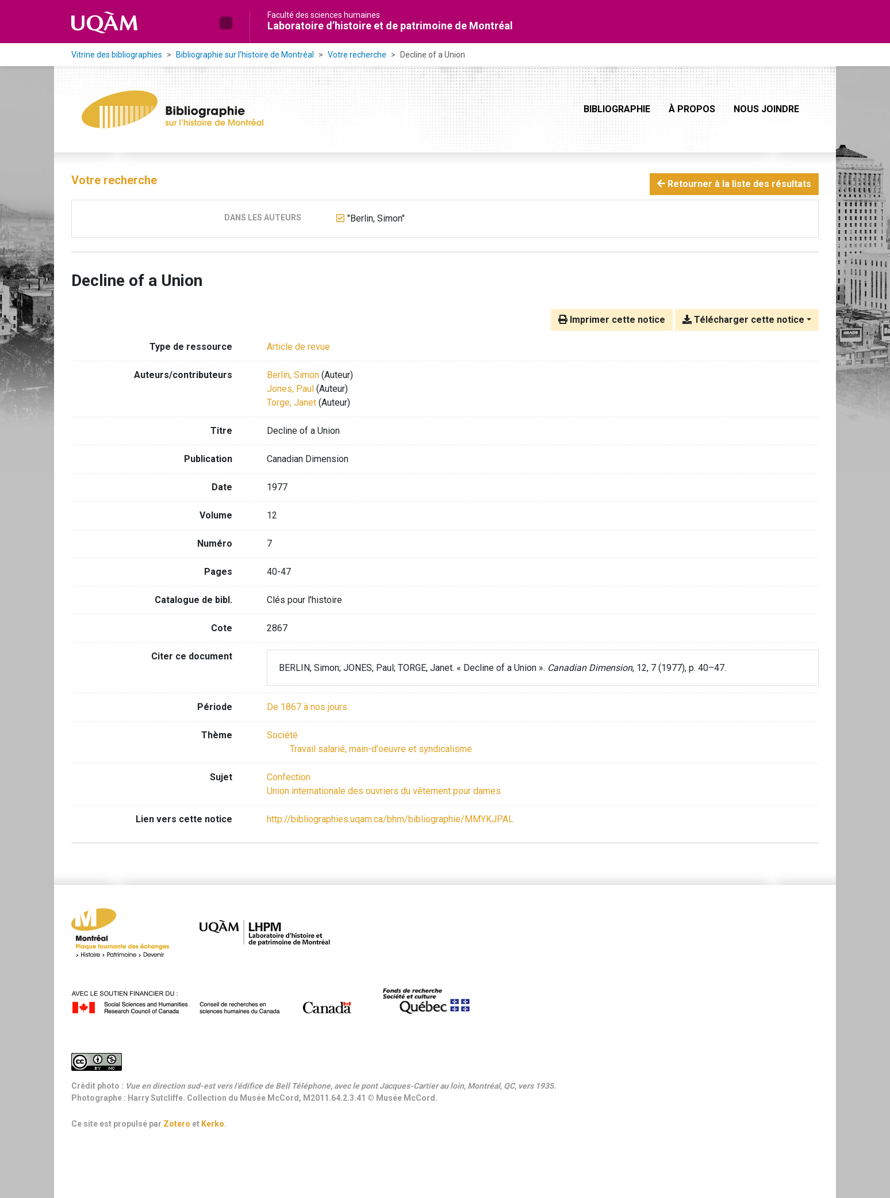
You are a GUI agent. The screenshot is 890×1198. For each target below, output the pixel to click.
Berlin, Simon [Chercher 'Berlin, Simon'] (293, 374)
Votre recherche (357, 54)
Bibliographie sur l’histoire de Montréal (245, 54)
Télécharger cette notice (743, 319)
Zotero (176, 1123)
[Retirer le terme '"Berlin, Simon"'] (376, 218)
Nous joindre (766, 109)
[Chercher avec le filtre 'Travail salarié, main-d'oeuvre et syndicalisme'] (381, 748)
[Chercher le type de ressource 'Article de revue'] (298, 346)
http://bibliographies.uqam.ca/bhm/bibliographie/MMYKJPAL (390, 819)
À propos (692, 109)
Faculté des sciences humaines (323, 15)
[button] (226, 23)
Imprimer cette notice (611, 319)
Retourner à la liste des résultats (734, 183)
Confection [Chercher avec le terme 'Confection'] (288, 777)
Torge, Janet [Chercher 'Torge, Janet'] (291, 402)
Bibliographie (617, 109)
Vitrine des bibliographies (116, 54)
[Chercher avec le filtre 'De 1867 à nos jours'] (307, 706)
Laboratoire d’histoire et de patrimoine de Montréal (390, 26)
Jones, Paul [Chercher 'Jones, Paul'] (290, 388)
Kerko (212, 1123)
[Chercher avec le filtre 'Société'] (282, 735)
